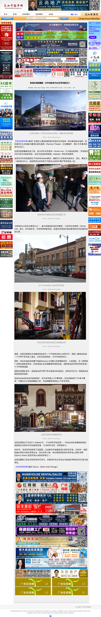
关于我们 (83, 607)
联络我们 (88, 607)
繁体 (76, 14)
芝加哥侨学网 (22, 141)
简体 (72, 14)
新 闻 (15, 14)
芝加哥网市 (39, 14)
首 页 (5, 14)
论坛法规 (78, 607)
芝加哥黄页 (26, 14)
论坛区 (51, 14)
